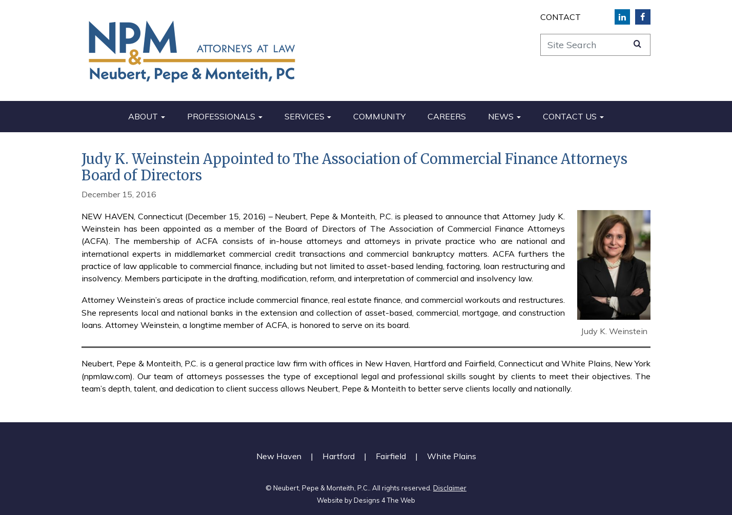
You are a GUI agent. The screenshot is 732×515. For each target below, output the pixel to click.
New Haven (278, 456)
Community (379, 116)
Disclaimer (449, 488)
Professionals (221, 116)
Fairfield (391, 456)
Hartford (338, 456)
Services (304, 116)
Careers (447, 116)
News (501, 116)
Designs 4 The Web (384, 500)
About (143, 116)
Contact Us (570, 116)
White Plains (451, 456)
